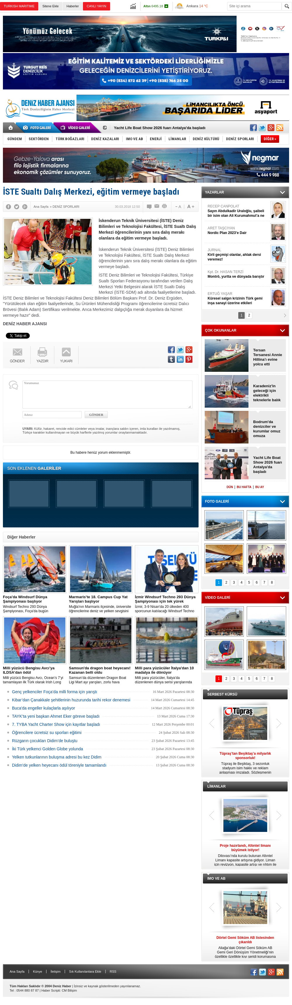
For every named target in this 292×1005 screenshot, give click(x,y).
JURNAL (238, 255)
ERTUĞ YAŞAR (238, 298)
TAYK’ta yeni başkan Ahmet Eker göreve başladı (56, 716)
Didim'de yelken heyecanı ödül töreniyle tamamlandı (59, 765)
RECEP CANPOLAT (238, 211)
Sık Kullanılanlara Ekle (85, 971)
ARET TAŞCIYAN (238, 230)
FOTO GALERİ (217, 501)
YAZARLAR (214, 192)
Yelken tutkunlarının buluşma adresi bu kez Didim (56, 757)
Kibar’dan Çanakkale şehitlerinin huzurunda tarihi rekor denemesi (71, 700)
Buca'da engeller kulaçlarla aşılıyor (43, 708)
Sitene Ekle (50, 6)
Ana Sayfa (17, 971)
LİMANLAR (216, 786)
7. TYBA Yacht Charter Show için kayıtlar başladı (56, 724)
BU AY (259, 487)
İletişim (55, 971)
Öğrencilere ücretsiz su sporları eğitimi (46, 732)
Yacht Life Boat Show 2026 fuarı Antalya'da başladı (159, 128)
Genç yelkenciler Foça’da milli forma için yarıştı (54, 691)
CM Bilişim (69, 990)
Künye (37, 971)
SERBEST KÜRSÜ (222, 694)
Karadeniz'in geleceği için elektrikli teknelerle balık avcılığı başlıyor (267, 393)
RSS (113, 971)
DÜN (230, 487)
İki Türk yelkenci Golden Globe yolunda (47, 749)
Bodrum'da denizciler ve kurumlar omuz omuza (266, 429)
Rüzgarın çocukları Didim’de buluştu (44, 740)
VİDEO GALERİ (217, 598)
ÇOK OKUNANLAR (220, 330)
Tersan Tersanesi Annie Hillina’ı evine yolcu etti (267, 357)
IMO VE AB (216, 878)
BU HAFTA (244, 487)
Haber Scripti (50, 990)
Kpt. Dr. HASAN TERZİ (238, 274)
